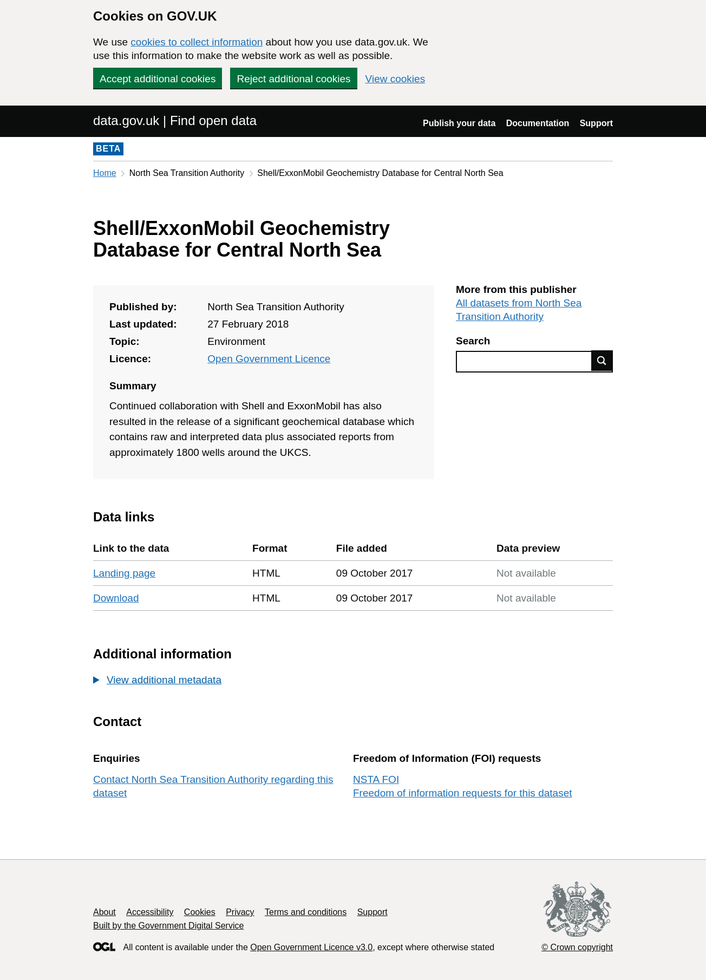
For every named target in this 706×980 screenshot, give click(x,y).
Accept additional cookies (157, 78)
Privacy (240, 912)
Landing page (124, 573)
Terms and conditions (306, 912)
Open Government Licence (268, 358)
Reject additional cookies (293, 78)
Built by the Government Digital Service (168, 925)
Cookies (199, 912)
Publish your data (459, 123)
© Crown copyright (577, 947)
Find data (602, 360)
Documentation (537, 123)
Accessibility (149, 912)
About (104, 912)
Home (104, 173)
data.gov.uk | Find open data (175, 120)
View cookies (395, 79)
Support (596, 123)
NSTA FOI (376, 779)
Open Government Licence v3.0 (311, 947)
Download (116, 598)
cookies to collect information (196, 42)
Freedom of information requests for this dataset (462, 793)
